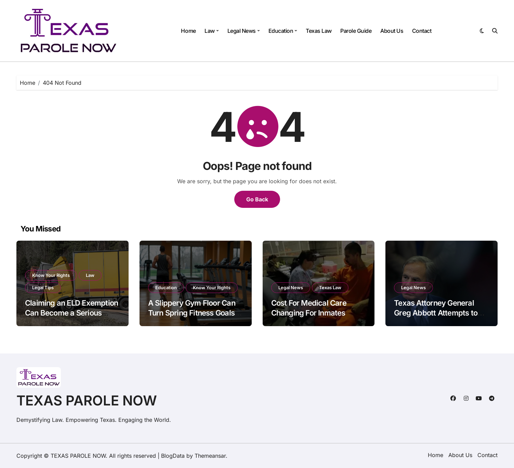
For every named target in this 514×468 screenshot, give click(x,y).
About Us (391, 30)
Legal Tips (43, 287)
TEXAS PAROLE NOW (86, 400)
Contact (422, 30)
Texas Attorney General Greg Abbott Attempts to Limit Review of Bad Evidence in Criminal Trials (439, 317)
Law (212, 30)
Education (283, 30)
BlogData (173, 455)
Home (188, 30)
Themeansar (210, 455)
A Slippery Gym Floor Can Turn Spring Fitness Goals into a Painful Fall (191, 312)
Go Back (257, 199)
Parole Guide (355, 30)
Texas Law (319, 30)
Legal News (243, 30)
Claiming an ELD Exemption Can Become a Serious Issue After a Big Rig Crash (71, 312)
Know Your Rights (51, 275)
